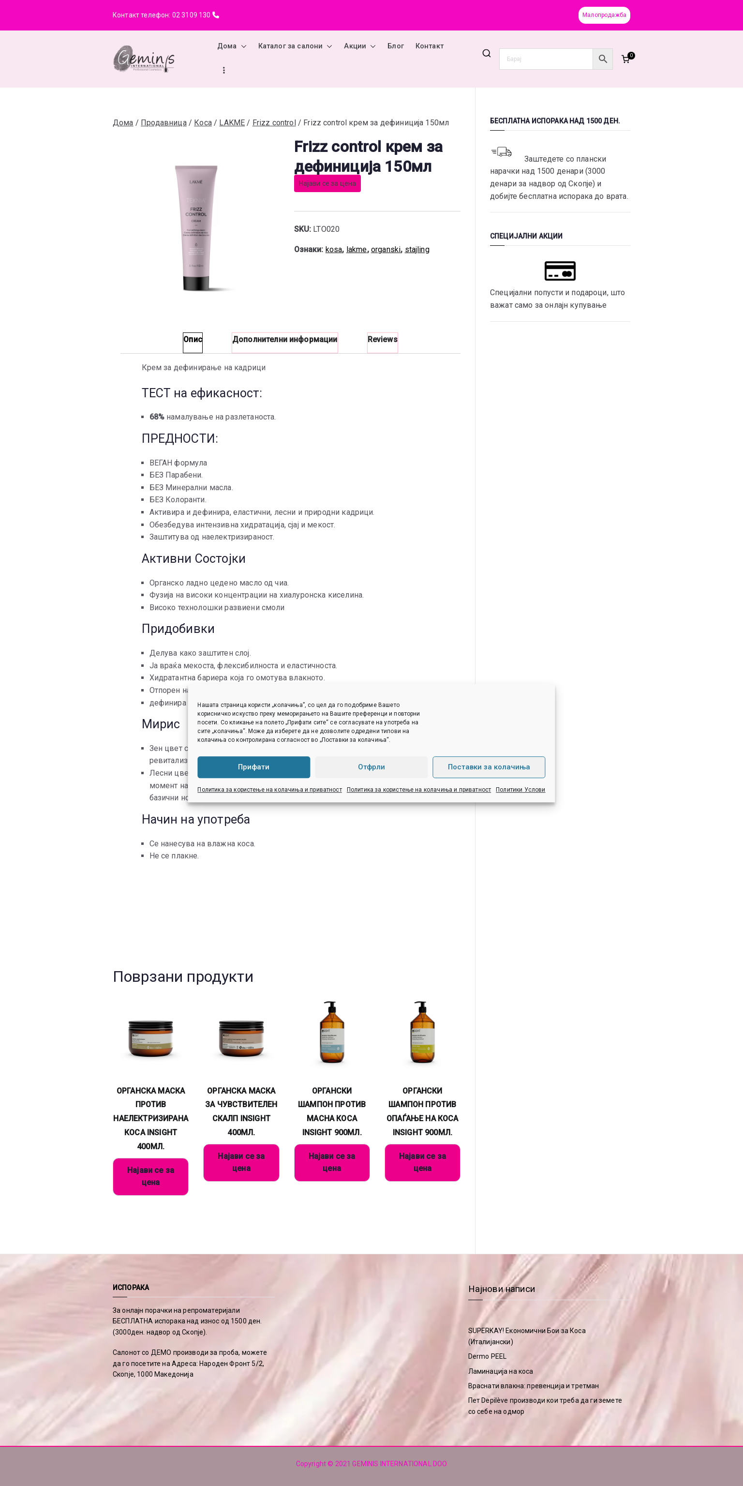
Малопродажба (604, 15)
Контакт (430, 46)
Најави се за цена (328, 183)
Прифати (253, 767)
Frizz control (274, 122)
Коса (203, 122)
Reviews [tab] (383, 339)
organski (386, 249)
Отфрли (371, 767)
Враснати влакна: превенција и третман (533, 1386)
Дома (232, 46)
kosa (334, 249)
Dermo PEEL (487, 1356)
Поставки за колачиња (489, 767)
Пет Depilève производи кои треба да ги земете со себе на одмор (545, 1405)
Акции (360, 46)
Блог (395, 46)
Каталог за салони (295, 46)
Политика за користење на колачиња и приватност (269, 789)
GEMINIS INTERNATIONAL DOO (399, 1464)
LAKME (232, 122)
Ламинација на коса (501, 1371)
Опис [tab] (192, 339)
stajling (417, 249)
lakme (356, 249)
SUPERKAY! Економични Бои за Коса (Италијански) (527, 1336)
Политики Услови (520, 789)
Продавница (164, 122)
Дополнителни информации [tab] (285, 339)
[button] (242, 46)
